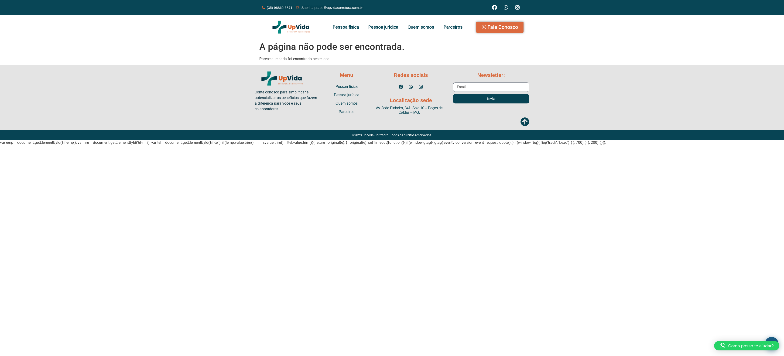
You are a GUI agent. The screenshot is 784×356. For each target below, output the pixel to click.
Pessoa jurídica (383, 27)
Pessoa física (345, 27)
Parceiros (452, 27)
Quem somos (420, 27)
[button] (746, 345)
